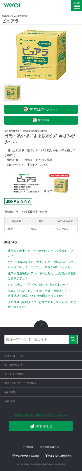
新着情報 (9, 401)
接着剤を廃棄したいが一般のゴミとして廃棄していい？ (40, 253)
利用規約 (28, 446)
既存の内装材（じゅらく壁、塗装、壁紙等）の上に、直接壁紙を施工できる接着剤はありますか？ (42, 293)
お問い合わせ (41, 426)
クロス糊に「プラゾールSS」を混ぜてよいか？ (38, 284)
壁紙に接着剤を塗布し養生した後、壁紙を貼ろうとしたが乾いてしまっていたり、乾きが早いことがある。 (42, 264)
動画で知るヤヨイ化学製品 (20, 383)
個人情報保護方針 (49, 446)
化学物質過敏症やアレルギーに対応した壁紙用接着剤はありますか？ (42, 276)
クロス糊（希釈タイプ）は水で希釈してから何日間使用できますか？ (42, 304)
